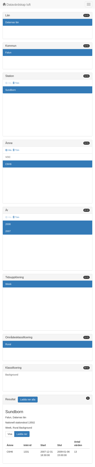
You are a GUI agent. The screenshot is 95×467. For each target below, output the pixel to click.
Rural (8, 344)
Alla (8, 150)
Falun (8, 52)
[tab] (47, 399)
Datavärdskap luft (17, 4)
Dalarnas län (12, 22)
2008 (8, 224)
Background (11, 374)
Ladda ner (21, 434)
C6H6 (8, 164)
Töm (16, 83)
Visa (10, 434)
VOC (7, 157)
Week (8, 284)
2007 (8, 231)
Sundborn (10, 90)
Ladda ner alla (27, 399)
